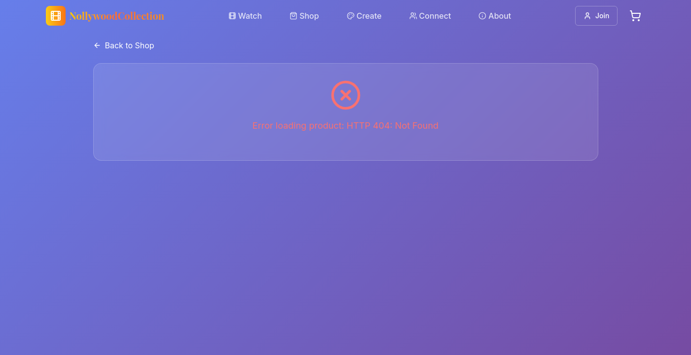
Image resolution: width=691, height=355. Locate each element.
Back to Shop (123, 45)
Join (596, 15)
